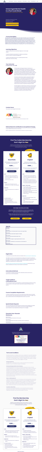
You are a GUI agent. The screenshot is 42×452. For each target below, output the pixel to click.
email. (27, 307)
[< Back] (4, 3)
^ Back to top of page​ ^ (20, 451)
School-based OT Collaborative (31, 255)
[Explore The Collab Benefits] (12, 25)
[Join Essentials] (11, 171)
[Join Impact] (30, 171)
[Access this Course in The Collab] (12, 23)
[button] (15, 1)
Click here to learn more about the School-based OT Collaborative (16, 263)
